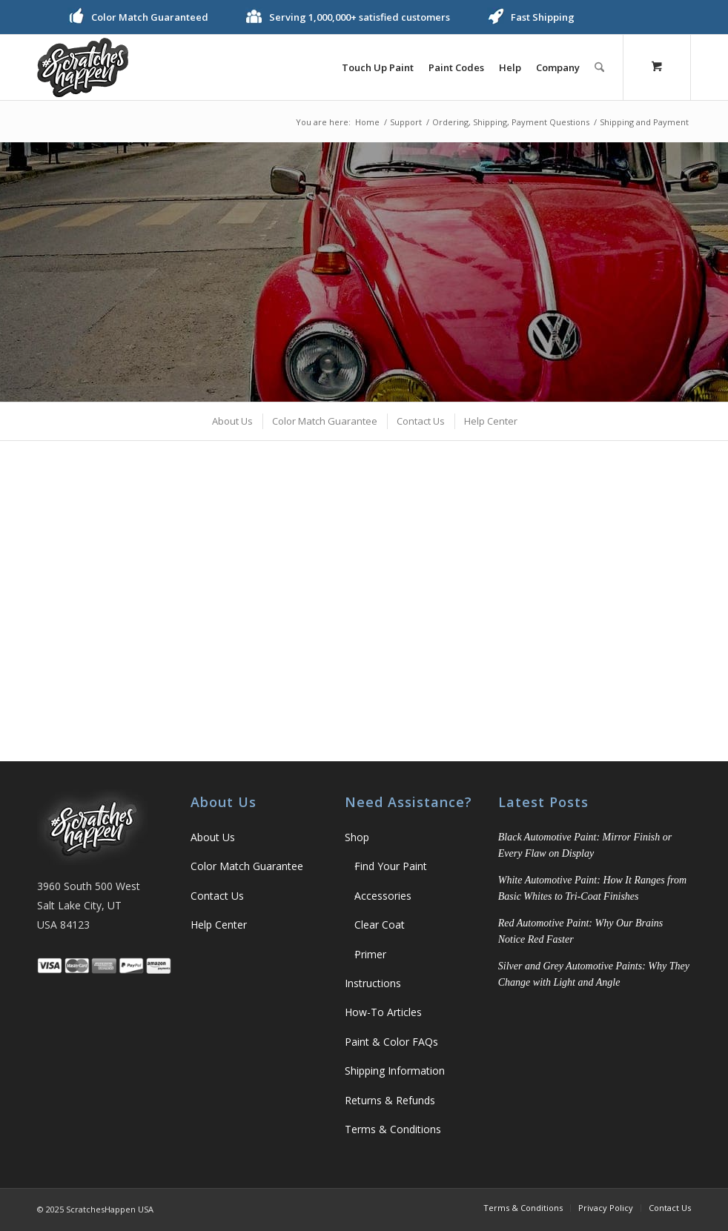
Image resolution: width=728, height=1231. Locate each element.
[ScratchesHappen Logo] (82, 67)
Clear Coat (379, 925)
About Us (213, 837)
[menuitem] (377, 67)
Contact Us (217, 896)
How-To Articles (383, 1012)
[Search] (599, 67)
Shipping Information (395, 1071)
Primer (370, 954)
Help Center (219, 925)
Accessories (382, 896)
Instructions (373, 983)
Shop (357, 837)
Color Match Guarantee (247, 866)
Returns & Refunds (390, 1100)
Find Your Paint (390, 866)
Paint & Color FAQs (391, 1042)
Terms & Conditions (393, 1129)
